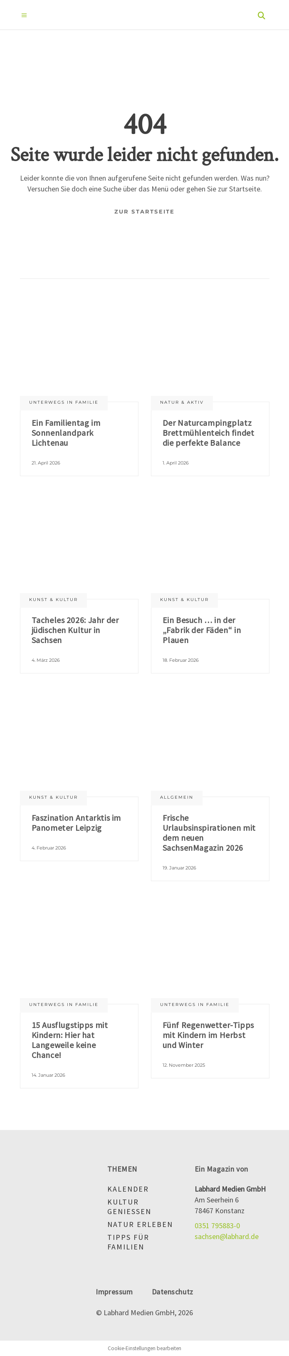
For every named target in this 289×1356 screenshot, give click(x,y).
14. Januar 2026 (48, 1075)
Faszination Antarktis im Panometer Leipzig (76, 822)
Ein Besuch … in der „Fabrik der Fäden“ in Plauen (202, 630)
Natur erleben (140, 1224)
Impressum (114, 1291)
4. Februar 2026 (49, 848)
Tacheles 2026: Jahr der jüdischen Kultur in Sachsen (75, 630)
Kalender (128, 1189)
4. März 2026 (46, 660)
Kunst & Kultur (53, 599)
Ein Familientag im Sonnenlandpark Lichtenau (66, 432)
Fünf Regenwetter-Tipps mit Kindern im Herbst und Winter (208, 1035)
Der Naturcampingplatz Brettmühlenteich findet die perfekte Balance (208, 432)
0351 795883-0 (217, 1225)
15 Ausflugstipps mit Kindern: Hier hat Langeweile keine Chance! (70, 1040)
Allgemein (176, 797)
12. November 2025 (184, 1065)
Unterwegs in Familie (64, 402)
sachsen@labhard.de (227, 1236)
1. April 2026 (176, 463)
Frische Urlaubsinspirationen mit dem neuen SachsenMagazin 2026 (209, 832)
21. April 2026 (46, 463)
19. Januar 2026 (179, 868)
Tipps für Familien (128, 1242)
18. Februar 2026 (181, 660)
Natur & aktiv (182, 402)
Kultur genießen (129, 1206)
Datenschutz (172, 1291)
